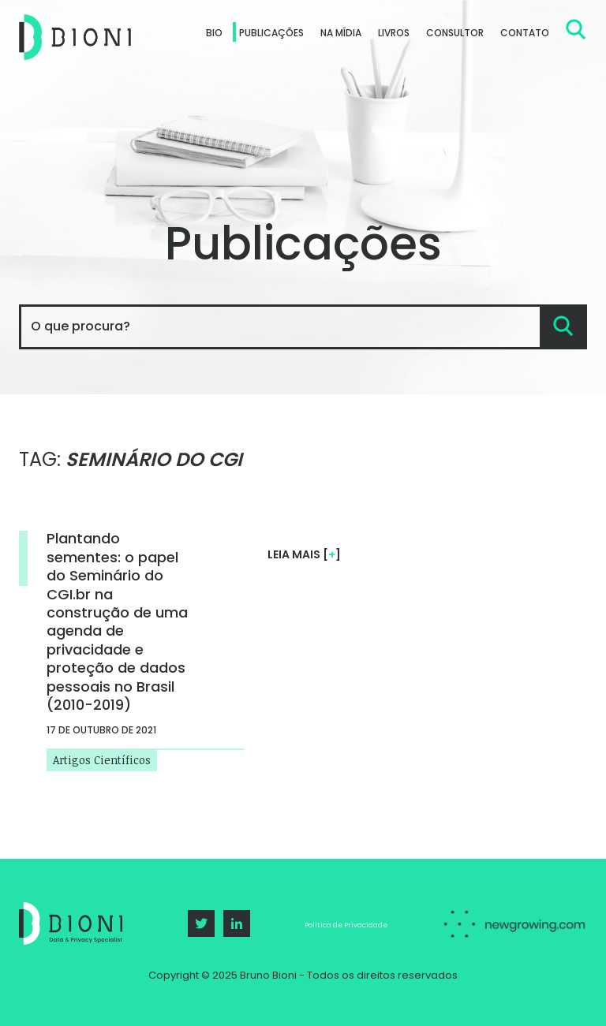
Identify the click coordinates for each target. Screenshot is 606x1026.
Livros (394, 32)
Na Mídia (340, 32)
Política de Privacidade (346, 925)
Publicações (271, 32)
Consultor (455, 32)
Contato (524, 32)
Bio (214, 32)
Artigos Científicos (102, 757)
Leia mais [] (304, 554)
